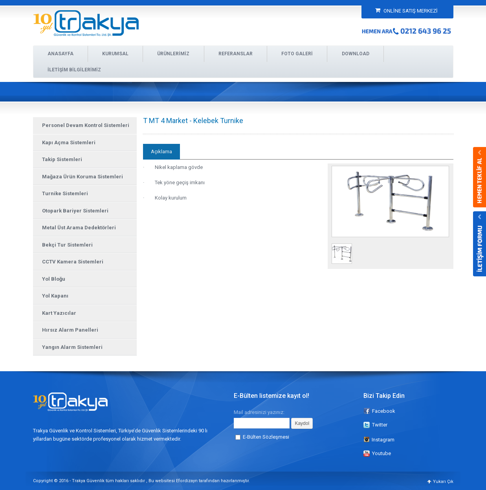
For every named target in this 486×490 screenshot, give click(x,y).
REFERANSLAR (235, 53)
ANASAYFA (60, 53)
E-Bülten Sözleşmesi (266, 437)
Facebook (383, 411)
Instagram (378, 440)
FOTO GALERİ (297, 53)
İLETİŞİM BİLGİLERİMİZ (74, 70)
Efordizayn (187, 480)
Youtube (381, 453)
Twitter (379, 425)
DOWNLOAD (355, 53)
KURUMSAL (115, 53)
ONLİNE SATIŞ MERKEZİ (406, 10)
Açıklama (161, 151)
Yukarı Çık (443, 481)
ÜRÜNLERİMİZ (173, 53)
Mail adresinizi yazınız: (259, 412)
